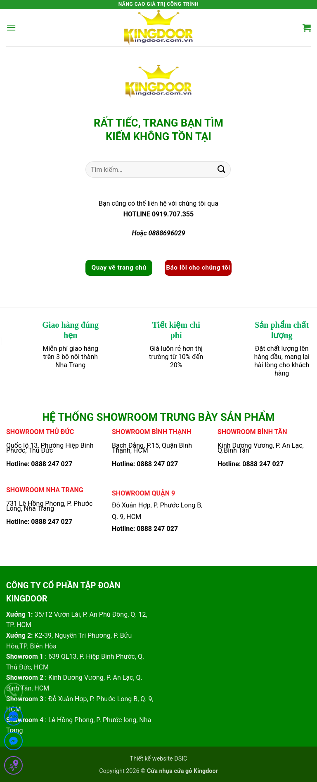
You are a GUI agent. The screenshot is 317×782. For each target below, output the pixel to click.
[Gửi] (221, 170)
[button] (11, 27)
